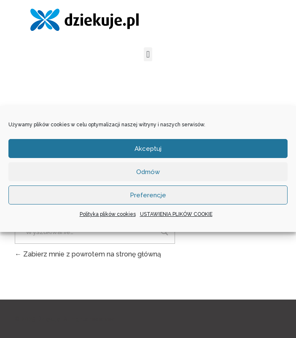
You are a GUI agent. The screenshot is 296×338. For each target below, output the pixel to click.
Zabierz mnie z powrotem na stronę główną (88, 254)
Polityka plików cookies (108, 214)
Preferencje (148, 195)
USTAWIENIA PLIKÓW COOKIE (176, 214)
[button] (148, 54)
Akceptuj (148, 149)
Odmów (148, 172)
